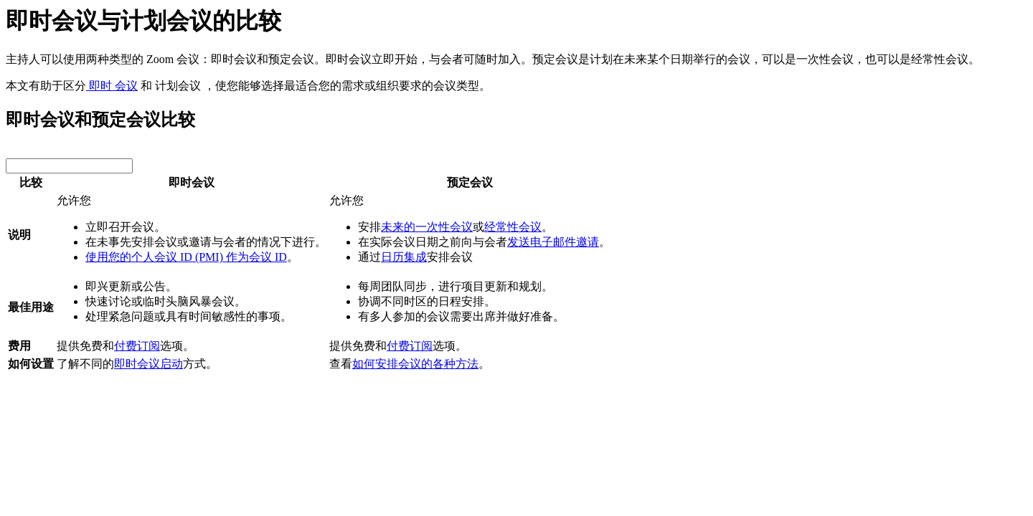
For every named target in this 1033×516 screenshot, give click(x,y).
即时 (99, 86)
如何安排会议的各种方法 (415, 364)
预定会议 (470, 182)
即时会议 (191, 182)
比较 (30, 182)
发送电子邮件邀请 (553, 242)
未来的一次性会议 (427, 227)
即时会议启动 (148, 364)
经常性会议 (513, 227)
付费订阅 (137, 346)
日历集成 (404, 257)
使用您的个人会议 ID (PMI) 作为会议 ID (186, 257)
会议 (125, 86)
